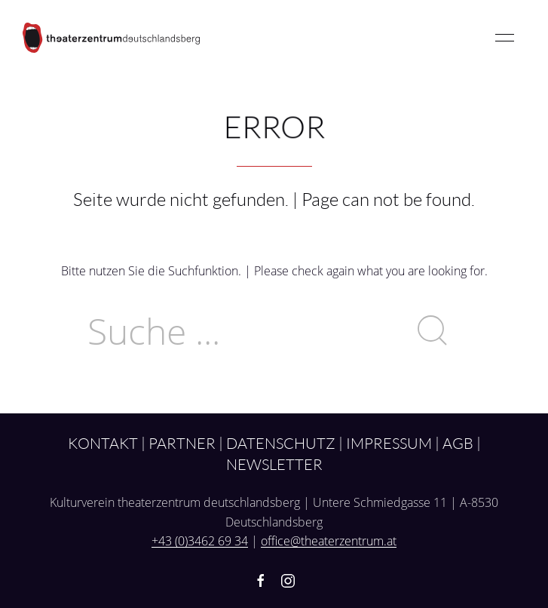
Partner (182, 443)
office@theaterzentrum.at (328, 541)
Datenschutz (280, 443)
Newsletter (274, 464)
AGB (457, 443)
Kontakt (103, 443)
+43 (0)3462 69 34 (200, 541)
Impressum (389, 443)
